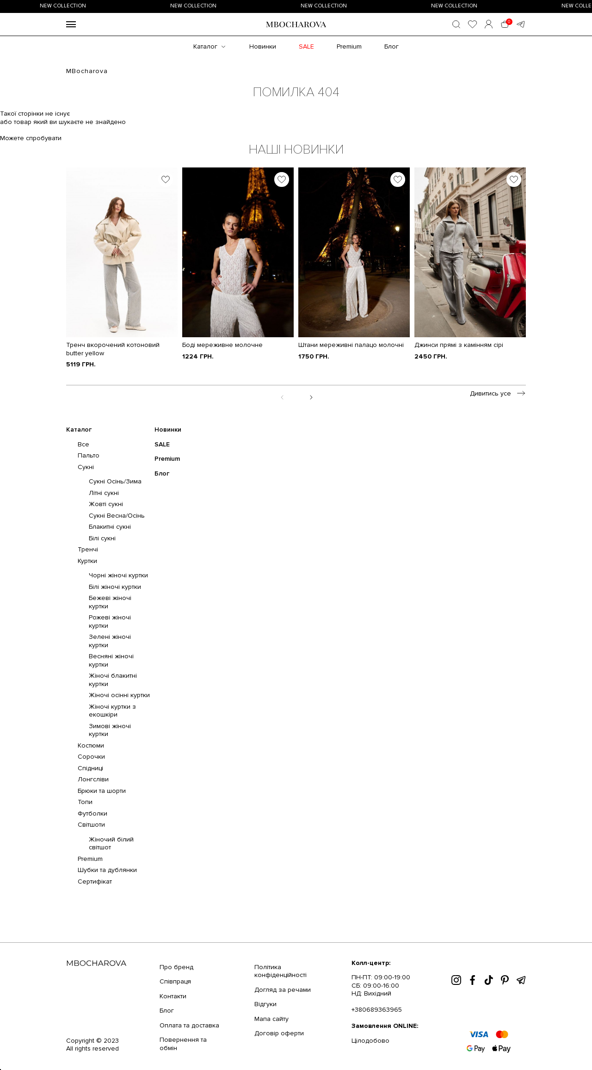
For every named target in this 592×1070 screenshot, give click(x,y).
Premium (349, 46)
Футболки (92, 813)
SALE (306, 46)
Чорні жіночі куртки (118, 575)
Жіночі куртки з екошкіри (112, 711)
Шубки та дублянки (107, 870)
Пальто (88, 455)
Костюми (91, 745)
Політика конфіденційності (280, 971)
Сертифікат (95, 881)
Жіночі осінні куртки (119, 695)
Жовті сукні (106, 504)
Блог (391, 46)
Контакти (173, 996)
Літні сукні (104, 493)
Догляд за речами (282, 990)
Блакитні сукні (110, 527)
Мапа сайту (271, 1019)
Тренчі (88, 549)
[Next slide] (310, 397)
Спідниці (90, 768)
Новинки (262, 46)
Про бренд (176, 967)
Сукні (86, 467)
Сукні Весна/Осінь (117, 516)
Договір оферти (279, 1033)
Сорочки (91, 757)
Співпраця (175, 981)
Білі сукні (102, 538)
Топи (85, 802)
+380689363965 (377, 1010)
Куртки (87, 561)
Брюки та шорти (102, 791)
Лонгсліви (93, 779)
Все (83, 444)
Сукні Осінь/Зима (115, 481)
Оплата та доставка (189, 1025)
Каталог (205, 46)
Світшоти (91, 825)
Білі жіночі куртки (115, 587)
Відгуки (265, 1004)
